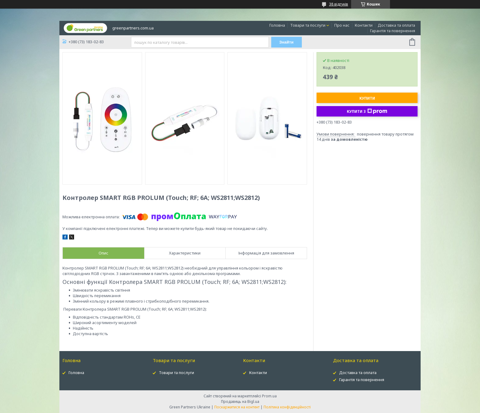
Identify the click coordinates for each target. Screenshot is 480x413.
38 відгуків (338, 4)
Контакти (364, 25)
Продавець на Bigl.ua (240, 401)
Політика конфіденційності (287, 407)
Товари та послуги (307, 25)
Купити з (367, 111)
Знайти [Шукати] (286, 42)
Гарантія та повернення (392, 30)
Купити (367, 98)
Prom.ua (269, 396)
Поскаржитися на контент (237, 407)
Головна (277, 25)
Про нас (342, 25)
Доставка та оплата (396, 25)
